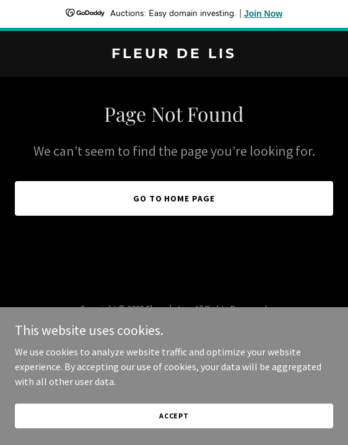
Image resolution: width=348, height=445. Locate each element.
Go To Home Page (174, 198)
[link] (174, 54)
